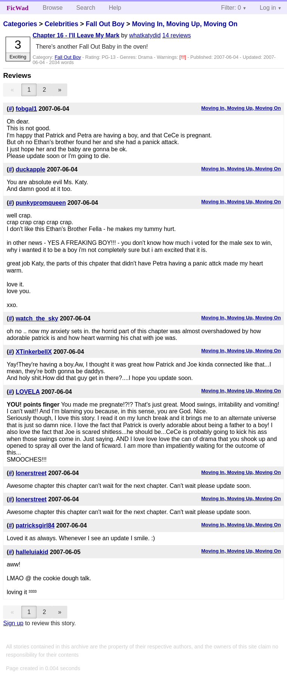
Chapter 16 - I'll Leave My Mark (76, 35)
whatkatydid (145, 35)
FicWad (18, 8)
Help (115, 7)
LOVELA (28, 392)
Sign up (13, 623)
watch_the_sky (37, 318)
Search (85, 7)
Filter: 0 (231, 7)
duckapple (30, 169)
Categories (20, 24)
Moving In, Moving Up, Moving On (184, 24)
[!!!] (183, 57)
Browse (52, 7)
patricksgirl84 (35, 525)
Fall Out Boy (105, 24)
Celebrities (61, 24)
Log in (268, 7)
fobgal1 (26, 109)
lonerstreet (31, 473)
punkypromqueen (41, 203)
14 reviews (176, 35)
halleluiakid (32, 552)
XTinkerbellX (34, 352)
